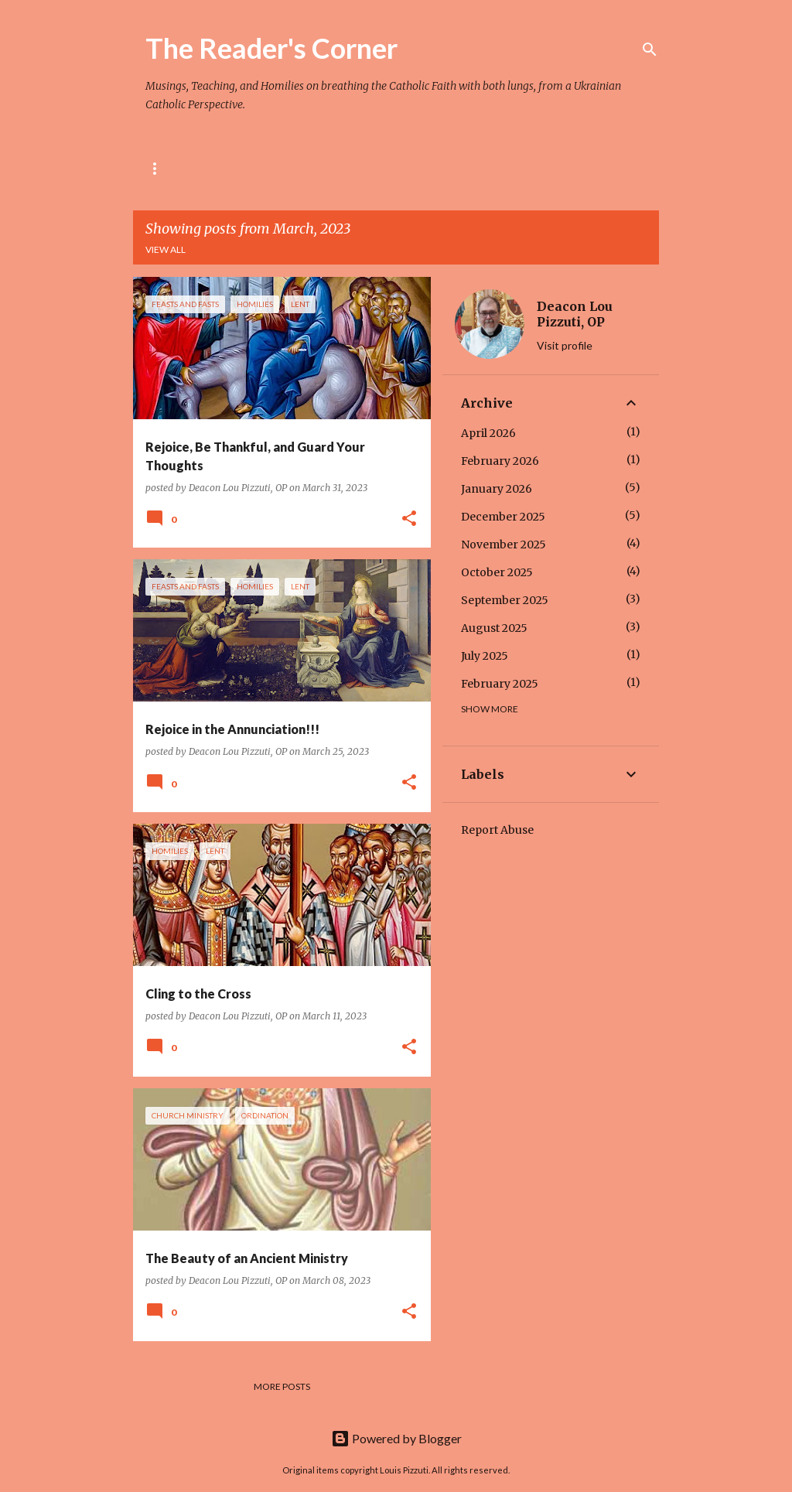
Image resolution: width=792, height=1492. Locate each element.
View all (165, 249)
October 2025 (497, 572)
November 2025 (503, 544)
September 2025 (504, 600)
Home (159, 168)
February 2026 (500, 461)
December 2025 (503, 517)
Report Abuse (497, 830)
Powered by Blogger (396, 1438)
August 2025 (494, 628)
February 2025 (499, 684)
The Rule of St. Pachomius (275, 168)
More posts (282, 1386)
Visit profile (564, 345)
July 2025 (484, 656)
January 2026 (496, 489)
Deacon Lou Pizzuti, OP (575, 314)
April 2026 (488, 433)
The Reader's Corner (271, 48)
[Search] (649, 49)
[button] (409, 519)
